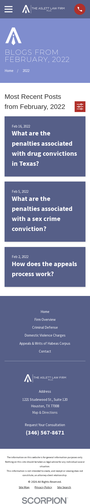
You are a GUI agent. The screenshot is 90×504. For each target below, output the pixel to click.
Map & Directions (45, 412)
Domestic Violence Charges (45, 335)
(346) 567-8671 (45, 432)
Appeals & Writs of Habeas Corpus (44, 343)
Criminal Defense (45, 327)
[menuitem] (24, 487)
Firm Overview (45, 319)
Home (45, 311)
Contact (45, 351)
